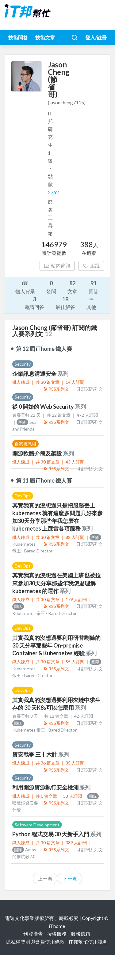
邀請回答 (34, 302)
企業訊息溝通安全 (34, 373)
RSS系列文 (56, 388)
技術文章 (45, 37)
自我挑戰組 (25, 443)
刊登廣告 (33, 934)
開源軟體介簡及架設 (37, 453)
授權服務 (57, 934)
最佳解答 (65, 302)
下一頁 (70, 878)
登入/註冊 (96, 37)
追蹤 (91, 265)
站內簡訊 (57, 265)
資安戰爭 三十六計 (35, 754)
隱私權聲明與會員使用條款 (35, 942)
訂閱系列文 (89, 388)
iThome (57, 926)
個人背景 (25, 286)
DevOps (23, 495)
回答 (93, 286)
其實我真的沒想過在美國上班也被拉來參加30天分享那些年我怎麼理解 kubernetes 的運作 (56, 583)
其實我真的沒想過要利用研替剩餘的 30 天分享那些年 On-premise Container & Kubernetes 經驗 (56, 645)
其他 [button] (91, 302)
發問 (51, 286)
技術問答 (18, 37)
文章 (72, 286)
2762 (53, 192)
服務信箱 (80, 934)
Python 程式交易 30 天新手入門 (51, 834)
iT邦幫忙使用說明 (88, 942)
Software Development (37, 824)
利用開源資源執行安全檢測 (45, 787)
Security (23, 364)
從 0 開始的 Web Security (43, 406)
